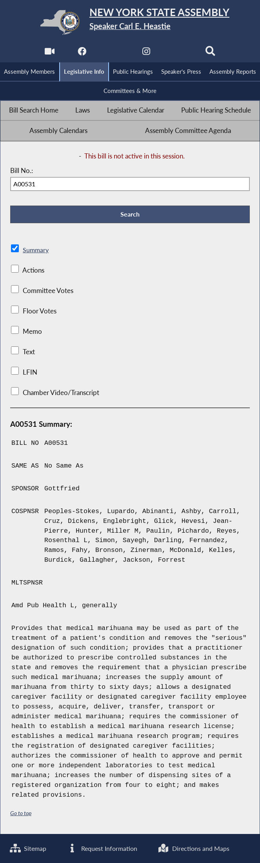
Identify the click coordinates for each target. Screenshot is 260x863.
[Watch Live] (49, 53)
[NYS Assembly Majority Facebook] (81, 53)
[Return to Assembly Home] (130, 22)
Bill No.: (21, 171)
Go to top (20, 814)
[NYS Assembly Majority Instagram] (146, 53)
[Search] (211, 53)
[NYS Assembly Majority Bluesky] (178, 53)
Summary (36, 251)
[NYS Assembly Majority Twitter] (114, 53)
